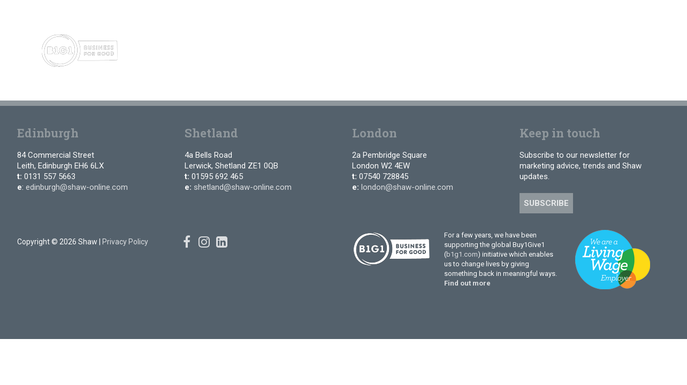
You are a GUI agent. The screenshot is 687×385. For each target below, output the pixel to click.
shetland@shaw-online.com (243, 187)
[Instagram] (623, 16)
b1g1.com (462, 254)
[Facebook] (608, 16)
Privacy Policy (125, 241)
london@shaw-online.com (407, 187)
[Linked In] (639, 16)
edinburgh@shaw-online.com (77, 187)
